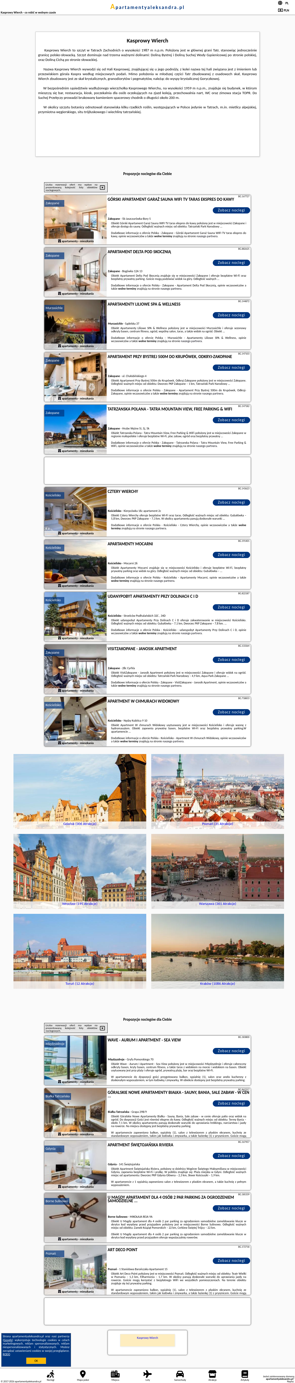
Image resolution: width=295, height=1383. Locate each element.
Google (8, 1340)
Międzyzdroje (55, 1044)
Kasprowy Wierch (147, 1338)
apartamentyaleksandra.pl (147, 7)
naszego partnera (207, 236)
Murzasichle (54, 308)
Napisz (290, 1381)
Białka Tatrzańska (58, 1096)
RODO (6, 1354)
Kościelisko (53, 495)
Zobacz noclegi (231, 210)
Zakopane (52, 203)
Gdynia (51, 1149)
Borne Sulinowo (57, 1201)
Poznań (51, 1253)
